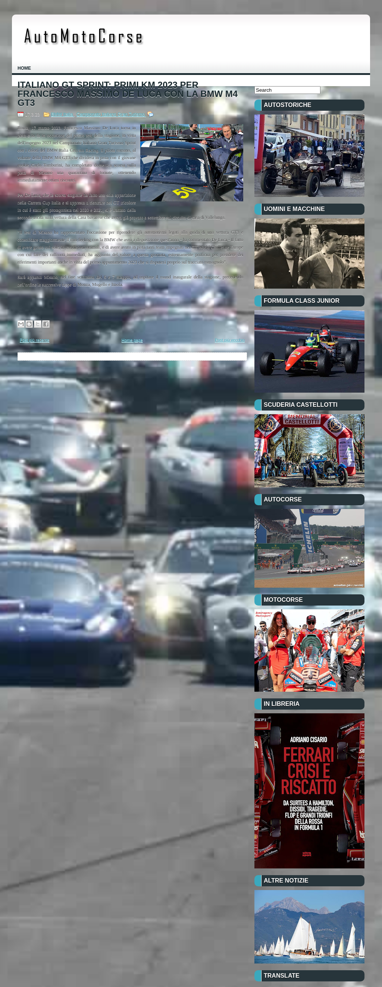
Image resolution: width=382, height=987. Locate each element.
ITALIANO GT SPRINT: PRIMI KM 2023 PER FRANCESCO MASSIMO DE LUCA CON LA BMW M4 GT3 (128, 94)
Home (24, 68)
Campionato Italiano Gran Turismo (111, 114)
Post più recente (35, 340)
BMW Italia (62, 114)
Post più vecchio (230, 340)
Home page (132, 340)
